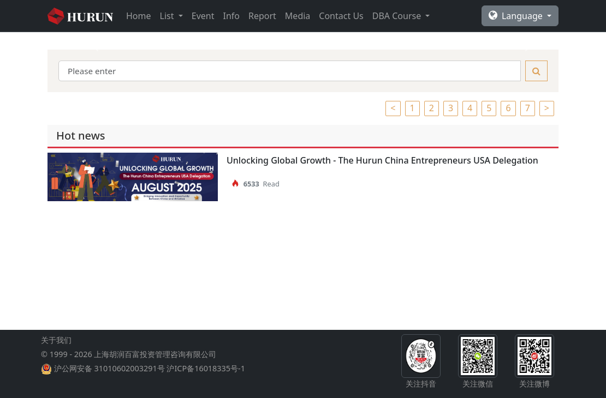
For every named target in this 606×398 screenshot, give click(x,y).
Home (138, 16)
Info (231, 16)
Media (297, 16)
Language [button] (517, 16)
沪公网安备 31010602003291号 (109, 368)
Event (203, 16)
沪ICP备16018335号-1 (206, 368)
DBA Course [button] (398, 16)
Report (262, 16)
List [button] (168, 16)
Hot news (80, 135)
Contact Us (341, 16)
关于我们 (56, 340)
